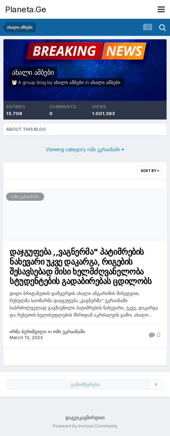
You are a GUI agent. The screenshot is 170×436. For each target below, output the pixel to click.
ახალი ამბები (33, 72)
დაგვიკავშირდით (85, 417)
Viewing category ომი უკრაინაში (85, 149)
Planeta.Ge (25, 9)
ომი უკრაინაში (25, 196)
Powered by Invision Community (85, 425)
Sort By (150, 171)
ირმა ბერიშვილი (28, 331)
